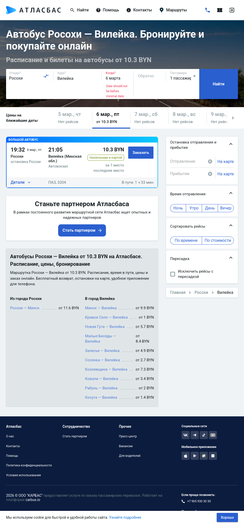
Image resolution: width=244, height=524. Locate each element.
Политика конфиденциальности (29, 465)
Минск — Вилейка (101, 308)
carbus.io (33, 500)
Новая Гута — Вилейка (104, 326)
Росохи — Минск (24, 308)
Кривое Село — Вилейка (106, 317)
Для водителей (130, 456)
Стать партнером (74, 436)
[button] (73, 118)
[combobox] (29, 76)
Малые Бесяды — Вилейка (100, 339)
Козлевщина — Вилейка (106, 369)
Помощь (12, 456)
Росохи (201, 292)
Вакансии (126, 446)
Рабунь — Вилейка (101, 388)
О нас (10, 436)
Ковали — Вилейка (101, 378)
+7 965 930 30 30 (199, 501)
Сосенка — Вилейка (102, 360)
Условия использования (23, 475)
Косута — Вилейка (101, 397)
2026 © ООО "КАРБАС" (24, 495)
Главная (178, 292)
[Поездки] (220, 10)
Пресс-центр (128, 436)
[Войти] (232, 10)
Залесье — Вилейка (102, 350)
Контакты (13, 446)
